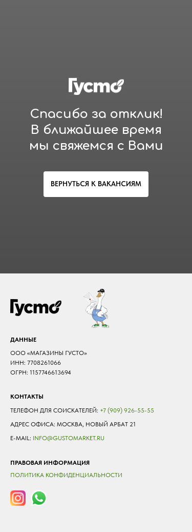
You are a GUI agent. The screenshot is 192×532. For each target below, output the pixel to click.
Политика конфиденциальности (66, 475)
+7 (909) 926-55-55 (127, 410)
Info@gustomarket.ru (68, 438)
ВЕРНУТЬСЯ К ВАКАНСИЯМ (96, 184)
